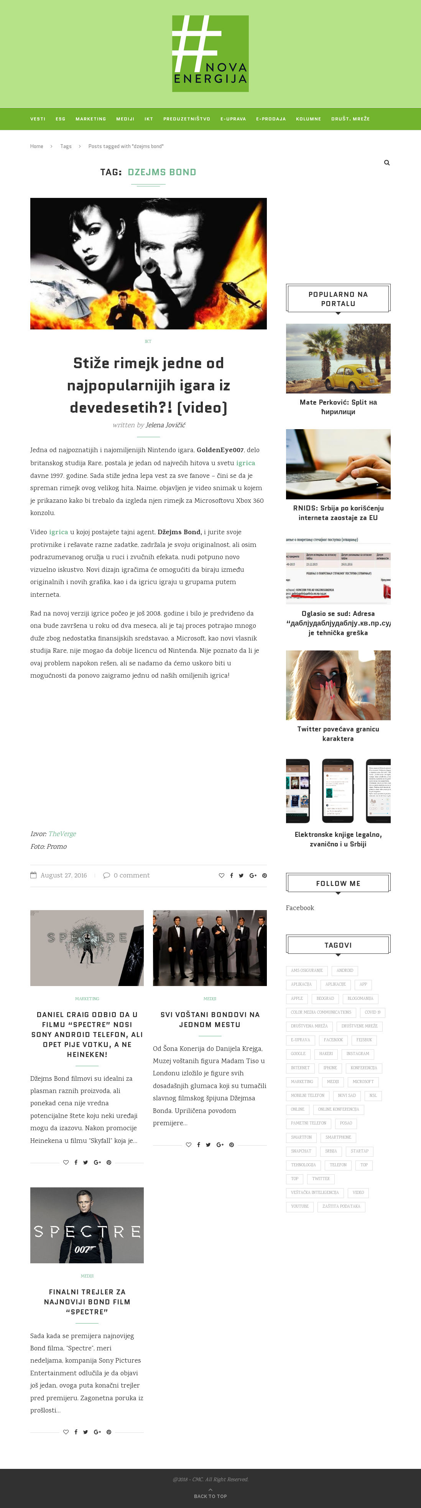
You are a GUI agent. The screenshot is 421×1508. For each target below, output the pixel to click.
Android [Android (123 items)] (345, 971)
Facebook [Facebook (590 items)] (333, 1040)
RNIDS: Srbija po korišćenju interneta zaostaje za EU (338, 513)
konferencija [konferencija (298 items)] (364, 1068)
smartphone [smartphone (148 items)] (338, 1138)
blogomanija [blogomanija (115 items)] (360, 999)
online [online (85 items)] (297, 1110)
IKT (149, 118)
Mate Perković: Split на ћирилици (338, 407)
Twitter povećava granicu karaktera (338, 734)
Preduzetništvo (186, 118)
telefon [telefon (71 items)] (338, 1165)
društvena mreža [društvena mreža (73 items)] (309, 1027)
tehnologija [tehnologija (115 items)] (303, 1165)
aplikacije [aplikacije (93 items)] (336, 985)
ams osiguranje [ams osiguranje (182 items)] (307, 971)
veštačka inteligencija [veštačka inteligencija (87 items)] (315, 1193)
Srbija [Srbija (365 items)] (331, 1152)
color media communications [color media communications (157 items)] (321, 1013)
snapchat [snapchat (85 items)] (301, 1152)
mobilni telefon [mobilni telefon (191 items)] (307, 1096)
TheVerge (62, 835)
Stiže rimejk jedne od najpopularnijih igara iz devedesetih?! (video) (148, 385)
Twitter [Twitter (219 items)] (321, 1179)
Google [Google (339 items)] (298, 1054)
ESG (61, 118)
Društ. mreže (350, 118)
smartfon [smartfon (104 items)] (301, 1138)
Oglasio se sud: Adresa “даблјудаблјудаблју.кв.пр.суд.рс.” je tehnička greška (338, 623)
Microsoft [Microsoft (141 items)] (363, 1082)
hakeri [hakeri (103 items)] (326, 1054)
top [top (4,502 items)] (294, 1179)
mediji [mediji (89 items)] (333, 1082)
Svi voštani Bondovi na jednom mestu (210, 1020)
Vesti (38, 118)
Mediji (125, 118)
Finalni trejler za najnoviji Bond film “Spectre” (87, 1302)
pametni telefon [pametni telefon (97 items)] (308, 1124)
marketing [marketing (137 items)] (302, 1082)
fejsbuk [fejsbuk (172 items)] (364, 1040)
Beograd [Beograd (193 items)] (325, 999)
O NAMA (76, 141)
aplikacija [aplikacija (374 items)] (301, 985)
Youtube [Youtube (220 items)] (300, 1207)
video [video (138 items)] (358, 1193)
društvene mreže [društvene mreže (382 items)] (360, 1027)
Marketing (91, 118)
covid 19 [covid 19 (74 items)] (372, 1013)
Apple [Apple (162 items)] (297, 999)
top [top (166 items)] (364, 1165)
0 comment (126, 876)
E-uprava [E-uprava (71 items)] (300, 1040)
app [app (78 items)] (363, 985)
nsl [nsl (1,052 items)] (373, 1096)
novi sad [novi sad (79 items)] (347, 1096)
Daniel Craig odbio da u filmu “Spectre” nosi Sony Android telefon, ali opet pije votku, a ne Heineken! (87, 1035)
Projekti (43, 141)
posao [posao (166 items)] (346, 1124)
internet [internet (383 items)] (300, 1068)
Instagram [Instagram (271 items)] (358, 1054)
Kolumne (308, 118)
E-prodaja (271, 118)
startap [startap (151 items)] (359, 1152)
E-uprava (233, 118)
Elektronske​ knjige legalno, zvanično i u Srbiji (338, 839)
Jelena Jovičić (165, 426)
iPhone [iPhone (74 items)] (330, 1068)
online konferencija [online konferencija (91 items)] (338, 1110)
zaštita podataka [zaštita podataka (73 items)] (341, 1207)
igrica (57, 533)
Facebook (300, 909)
